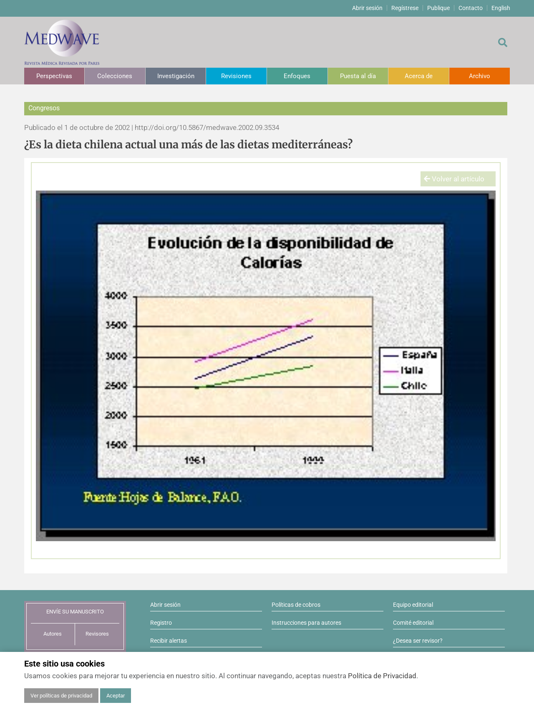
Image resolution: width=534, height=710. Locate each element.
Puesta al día (358, 76)
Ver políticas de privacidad (61, 695)
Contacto (470, 8)
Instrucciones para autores (306, 622)
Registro (161, 622)
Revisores (97, 634)
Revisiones (236, 76)
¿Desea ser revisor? (418, 640)
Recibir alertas (168, 640)
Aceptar (115, 695)
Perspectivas (54, 76)
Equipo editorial (413, 604)
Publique (438, 8)
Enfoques (297, 76)
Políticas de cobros (296, 604)
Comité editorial (413, 622)
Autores (52, 634)
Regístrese (404, 8)
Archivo (479, 76)
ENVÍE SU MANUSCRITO (75, 611)
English (500, 8)
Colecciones (114, 76)
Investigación (175, 76)
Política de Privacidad (382, 676)
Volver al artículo (454, 179)
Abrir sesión (367, 8)
